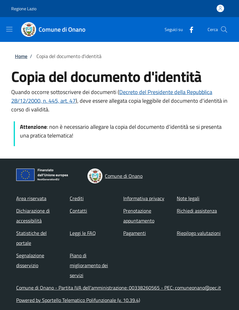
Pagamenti (134, 233)
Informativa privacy (143, 198)
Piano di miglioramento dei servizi (89, 265)
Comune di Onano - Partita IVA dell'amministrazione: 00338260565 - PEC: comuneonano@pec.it (118, 287)
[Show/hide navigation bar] (9, 29)
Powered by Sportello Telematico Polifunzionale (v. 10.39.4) (78, 300)
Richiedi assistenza (197, 210)
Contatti (78, 210)
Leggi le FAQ (83, 233)
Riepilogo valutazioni (199, 233)
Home (21, 56)
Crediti (77, 198)
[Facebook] (189, 29)
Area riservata (31, 198)
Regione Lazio (23, 8)
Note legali (188, 198)
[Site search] (224, 29)
